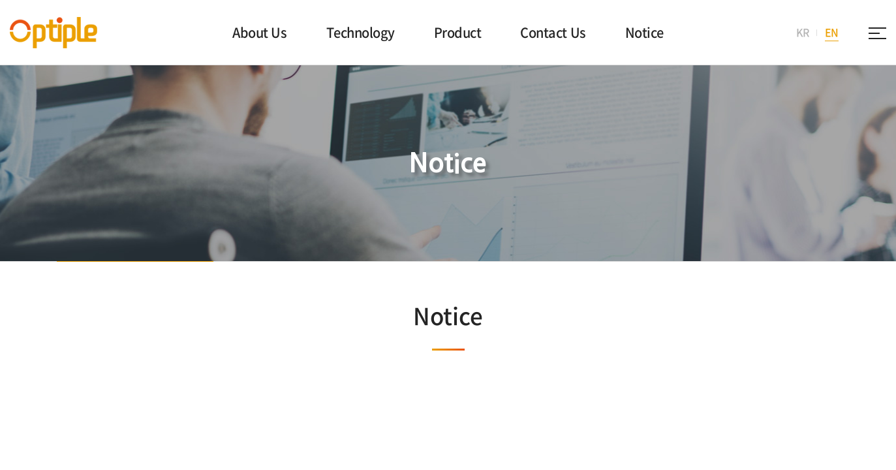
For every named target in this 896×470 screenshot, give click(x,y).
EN (832, 32)
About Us (259, 32)
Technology (360, 32)
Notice (644, 32)
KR (802, 32)
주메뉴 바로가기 (0, 0)
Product (458, 32)
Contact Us (552, 32)
